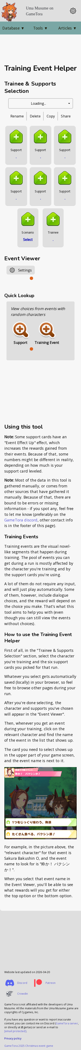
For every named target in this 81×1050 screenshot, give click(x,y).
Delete (35, 116)
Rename (17, 116)
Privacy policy (12, 1038)
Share (66, 116)
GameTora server (67, 1023)
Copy (51, 116)
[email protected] (15, 1031)
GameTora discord (21, 520)
